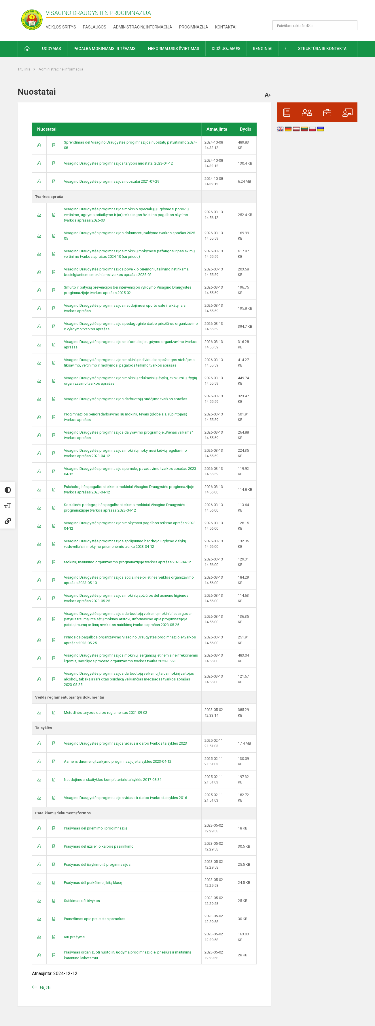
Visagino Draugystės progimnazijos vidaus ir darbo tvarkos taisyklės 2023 (125, 743)
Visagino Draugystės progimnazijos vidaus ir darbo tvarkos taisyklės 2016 (125, 798)
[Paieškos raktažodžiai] (314, 25)
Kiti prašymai (74, 937)
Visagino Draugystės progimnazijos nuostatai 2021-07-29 (111, 181)
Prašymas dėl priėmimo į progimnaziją (95, 828)
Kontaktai (225, 27)
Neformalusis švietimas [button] (173, 48)
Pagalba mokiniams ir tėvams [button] (104, 48)
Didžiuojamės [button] (226, 48)
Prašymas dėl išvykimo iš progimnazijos (97, 864)
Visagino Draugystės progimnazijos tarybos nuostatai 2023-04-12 (118, 163)
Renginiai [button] (262, 48)
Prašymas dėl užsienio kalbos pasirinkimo (99, 846)
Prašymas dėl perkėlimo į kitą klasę (93, 882)
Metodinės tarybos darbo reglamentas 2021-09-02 (105, 712)
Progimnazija (193, 27)
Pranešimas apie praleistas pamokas (94, 919)
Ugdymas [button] (51, 48)
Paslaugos (94, 27)
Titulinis (24, 69)
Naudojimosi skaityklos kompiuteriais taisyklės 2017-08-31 (113, 779)
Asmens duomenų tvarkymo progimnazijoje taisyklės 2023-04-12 (117, 761)
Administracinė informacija (142, 27)
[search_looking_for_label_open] (351, 25)
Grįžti (45, 987)
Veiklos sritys (61, 27)
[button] (318, 12)
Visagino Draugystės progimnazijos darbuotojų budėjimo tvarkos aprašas (125, 399)
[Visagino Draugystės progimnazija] (32, 19)
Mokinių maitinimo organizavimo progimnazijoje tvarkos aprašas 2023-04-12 (127, 562)
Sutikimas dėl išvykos (82, 901)
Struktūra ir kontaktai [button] (323, 48)
